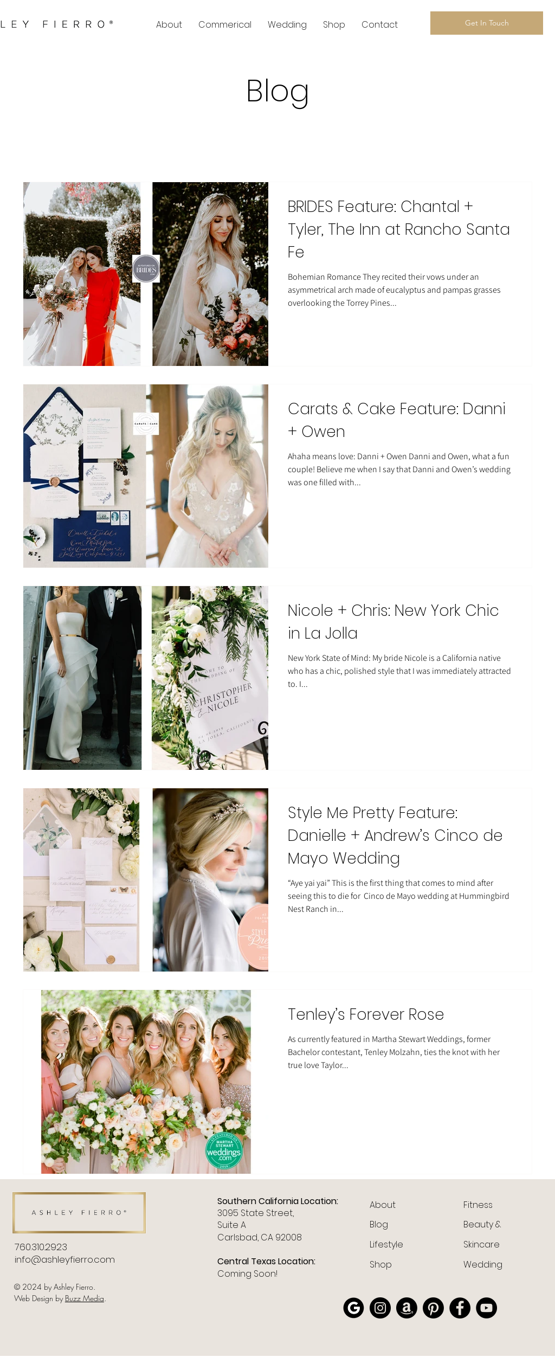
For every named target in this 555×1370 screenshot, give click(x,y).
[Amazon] (406, 1307)
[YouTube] (486, 1307)
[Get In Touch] (486, 23)
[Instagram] (380, 1307)
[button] (225, 24)
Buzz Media (84, 1298)
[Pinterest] (433, 1307)
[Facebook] (459, 1307)
